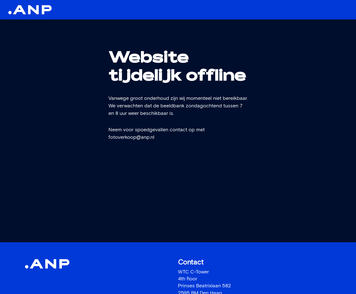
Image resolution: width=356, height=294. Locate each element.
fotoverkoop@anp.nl (131, 137)
